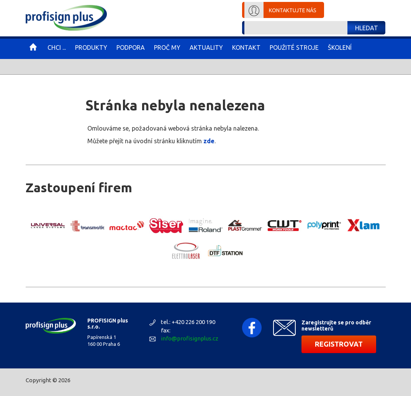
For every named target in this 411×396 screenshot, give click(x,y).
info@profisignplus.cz (189, 338)
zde (209, 140)
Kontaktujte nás (292, 10)
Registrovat (339, 344)
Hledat (366, 28)
